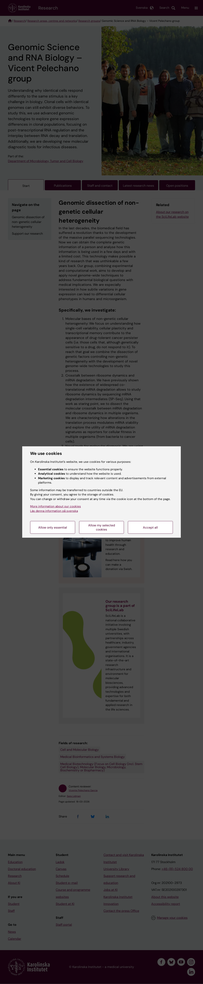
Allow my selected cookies (101, 527)
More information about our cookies (55, 506)
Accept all (150, 527)
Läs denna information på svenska (54, 511)
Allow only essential (52, 527)
